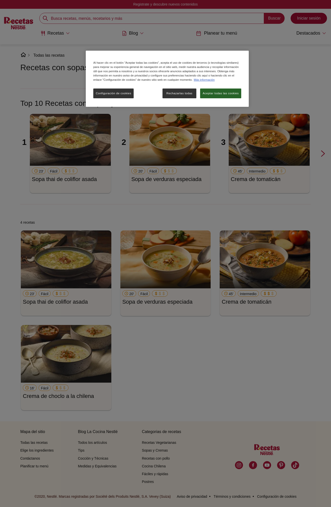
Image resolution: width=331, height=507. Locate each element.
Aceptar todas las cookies (221, 93)
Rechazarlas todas (179, 93)
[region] (167, 79)
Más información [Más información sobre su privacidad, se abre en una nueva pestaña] (204, 79)
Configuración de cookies (113, 93)
